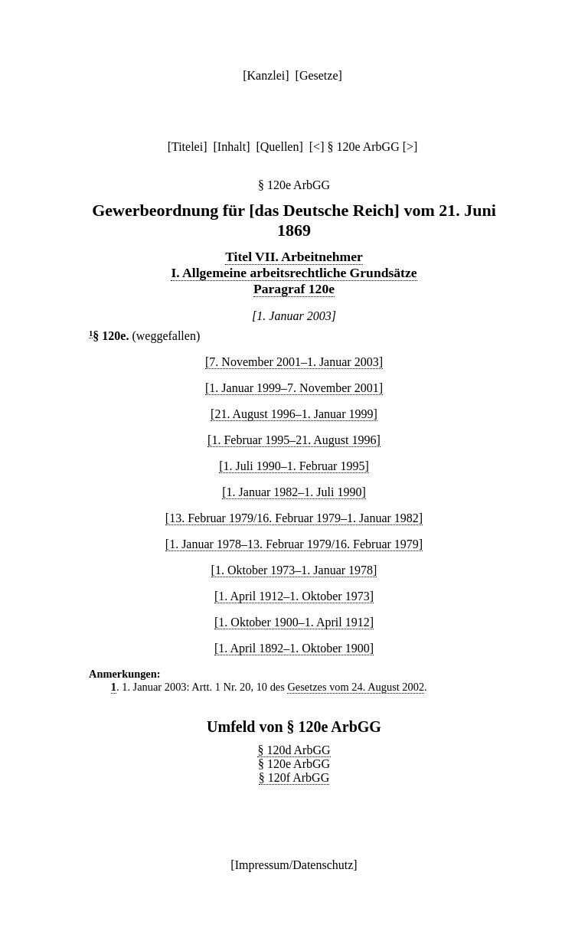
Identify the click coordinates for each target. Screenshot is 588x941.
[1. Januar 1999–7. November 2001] (294, 387)
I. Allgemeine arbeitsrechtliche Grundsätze (293, 272)
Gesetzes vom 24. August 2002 (355, 687)
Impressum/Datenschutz (294, 864)
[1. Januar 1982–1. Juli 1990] (294, 491)
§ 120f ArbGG (294, 777)
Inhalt (231, 146)
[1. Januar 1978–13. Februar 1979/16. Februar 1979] (294, 544)
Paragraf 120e (294, 288)
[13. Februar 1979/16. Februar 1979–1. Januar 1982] (294, 517)
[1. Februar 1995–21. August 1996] (294, 439)
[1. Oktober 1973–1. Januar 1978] (294, 570)
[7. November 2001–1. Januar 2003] (294, 361)
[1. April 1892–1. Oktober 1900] (294, 648)
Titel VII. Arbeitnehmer (294, 256)
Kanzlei (266, 75)
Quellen (279, 146)
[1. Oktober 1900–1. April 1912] (294, 622)
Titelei (187, 146)
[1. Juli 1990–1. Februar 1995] (294, 465)
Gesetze (318, 75)
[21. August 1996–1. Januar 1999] (294, 413)
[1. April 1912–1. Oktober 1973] (294, 596)
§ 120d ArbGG (293, 749)
